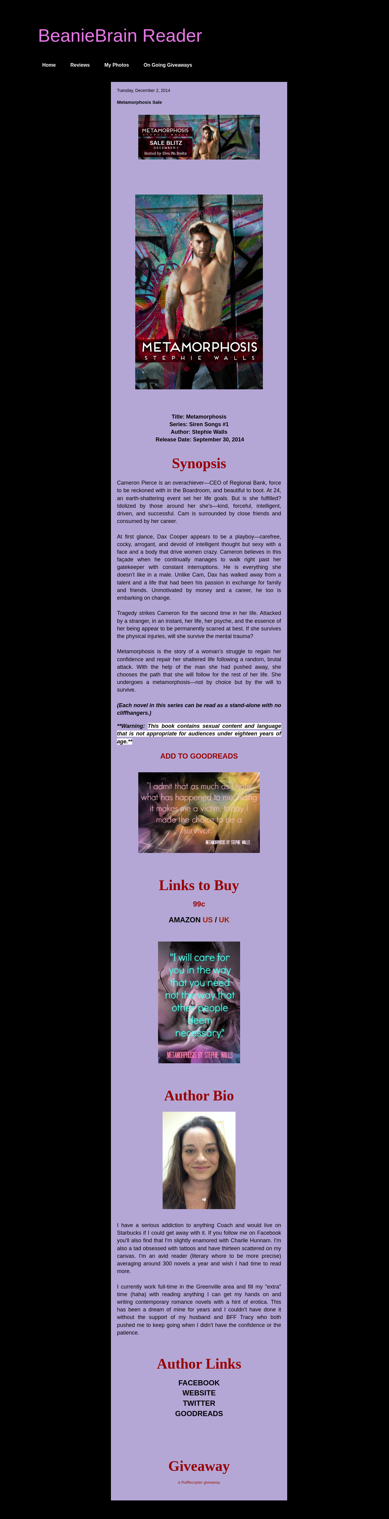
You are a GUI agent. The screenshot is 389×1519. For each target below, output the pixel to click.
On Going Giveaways (167, 65)
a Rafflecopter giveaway (199, 1482)
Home (49, 65)
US (208, 920)
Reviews (80, 65)
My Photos (117, 65)
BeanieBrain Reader (120, 35)
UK (224, 920)
